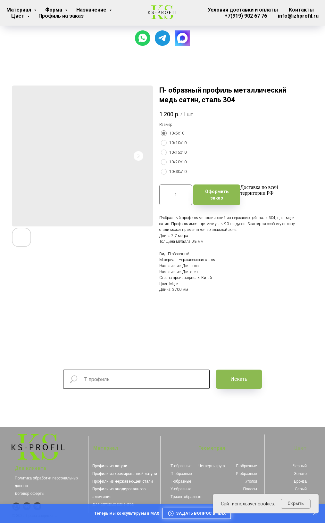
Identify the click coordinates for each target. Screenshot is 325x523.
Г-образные (181, 481)
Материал (19, 10)
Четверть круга (211, 466)
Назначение (92, 10)
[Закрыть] (315, 513)
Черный (300, 466)
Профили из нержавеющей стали (122, 481)
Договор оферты (29, 493)
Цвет (18, 16)
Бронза (300, 481)
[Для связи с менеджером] (162, 38)
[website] (182, 38)
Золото (300, 473)
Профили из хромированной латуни (124, 473)
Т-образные (181, 466)
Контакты (301, 10)
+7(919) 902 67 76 (245, 16)
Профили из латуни (109, 466)
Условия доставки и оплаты (243, 10)
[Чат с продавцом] (142, 38)
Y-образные (181, 489)
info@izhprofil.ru (298, 16)
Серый (301, 489)
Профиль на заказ (61, 16)
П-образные (181, 473)
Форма (54, 10)
